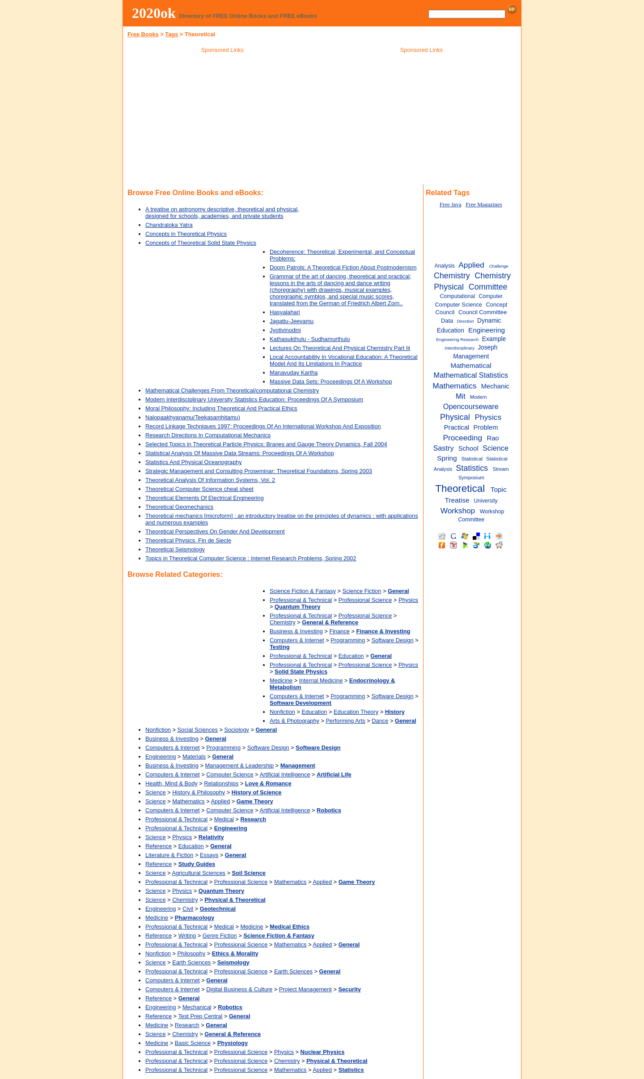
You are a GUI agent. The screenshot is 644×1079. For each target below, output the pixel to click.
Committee (488, 286)
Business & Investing (296, 631)
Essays (209, 855)
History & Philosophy (198, 792)
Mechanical (197, 1007)
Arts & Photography (294, 720)
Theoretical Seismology (175, 549)
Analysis (444, 266)
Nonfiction (282, 711)
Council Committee (482, 312)
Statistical (472, 458)
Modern (478, 397)
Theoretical (460, 488)
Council (445, 312)
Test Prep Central (200, 1016)
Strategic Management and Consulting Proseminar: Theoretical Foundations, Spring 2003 (258, 471)
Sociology (236, 729)
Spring (447, 458)
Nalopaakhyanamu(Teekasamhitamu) (192, 417)
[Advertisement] (223, 120)
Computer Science (229, 774)
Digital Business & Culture (239, 989)
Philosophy (192, 953)
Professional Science (365, 600)
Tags (171, 34)
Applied (220, 801)
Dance (380, 720)
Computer (490, 296)
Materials (194, 756)
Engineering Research (457, 339)
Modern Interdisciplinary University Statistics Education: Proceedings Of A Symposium (254, 399)
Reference (158, 846)
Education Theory (356, 711)
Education (351, 656)
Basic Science (193, 1043)
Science (155, 792)
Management (471, 356)
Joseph (487, 347)
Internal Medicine (321, 680)
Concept (497, 304)
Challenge (498, 266)
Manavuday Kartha (294, 372)
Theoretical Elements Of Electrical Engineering (204, 498)
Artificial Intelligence (284, 774)
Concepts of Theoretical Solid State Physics (200, 242)
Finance (339, 631)
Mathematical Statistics (471, 375)
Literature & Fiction (169, 855)
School (468, 448)
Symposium (471, 477)
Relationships (221, 783)
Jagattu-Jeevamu (292, 321)
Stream (501, 469)
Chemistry (283, 622)
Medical (224, 819)
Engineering (160, 756)
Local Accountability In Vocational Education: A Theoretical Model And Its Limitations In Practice (344, 360)
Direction (465, 321)
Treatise (457, 500)
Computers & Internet (297, 640)
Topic (499, 489)
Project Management (305, 989)
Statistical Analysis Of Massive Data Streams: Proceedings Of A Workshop (239, 453)
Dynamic (489, 320)
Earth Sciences (191, 962)
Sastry (443, 448)
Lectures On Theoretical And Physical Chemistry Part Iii (340, 348)
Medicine (281, 680)
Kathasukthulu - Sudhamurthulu (310, 339)
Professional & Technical (301, 600)
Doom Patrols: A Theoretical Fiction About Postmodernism (343, 267)
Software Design (393, 640)
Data (447, 320)
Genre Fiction (220, 935)
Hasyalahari (285, 312)
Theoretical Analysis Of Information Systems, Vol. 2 (210, 480)
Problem (486, 427)
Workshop (458, 510)
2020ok (154, 13)
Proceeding (463, 437)
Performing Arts (345, 720)
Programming (347, 640)
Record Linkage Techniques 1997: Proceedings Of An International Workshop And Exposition (263, 426)
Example (494, 339)
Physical (455, 417)
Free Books (143, 34)
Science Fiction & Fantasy (303, 591)
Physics (408, 600)
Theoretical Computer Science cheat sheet (199, 489)
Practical (457, 427)
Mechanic (495, 386)
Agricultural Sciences (198, 873)
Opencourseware (471, 406)
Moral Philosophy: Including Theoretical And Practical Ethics (221, 408)
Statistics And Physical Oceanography (193, 462)
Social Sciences (198, 729)
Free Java (451, 204)
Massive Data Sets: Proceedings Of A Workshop (331, 381)
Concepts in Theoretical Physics (186, 233)
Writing (187, 935)
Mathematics (188, 801)
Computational (457, 296)
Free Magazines (484, 204)
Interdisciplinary (460, 347)
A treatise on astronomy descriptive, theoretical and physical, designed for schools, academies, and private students (222, 212)
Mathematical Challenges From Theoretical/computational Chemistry (232, 390)
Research (187, 1025)
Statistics (472, 468)
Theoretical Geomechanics (179, 506)
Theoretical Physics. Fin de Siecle (188, 540)
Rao (493, 438)
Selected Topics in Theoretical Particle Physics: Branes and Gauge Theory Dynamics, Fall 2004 (266, 444)
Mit (461, 396)
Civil (187, 908)
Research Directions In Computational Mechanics (208, 435)
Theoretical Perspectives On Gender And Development (215, 531)
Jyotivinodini (285, 330)
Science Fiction (362, 591)
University (485, 501)
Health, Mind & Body (171, 783)
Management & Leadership (239, 765)
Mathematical (470, 365)
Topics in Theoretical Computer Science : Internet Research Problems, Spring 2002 (250, 558)
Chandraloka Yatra (169, 225)
